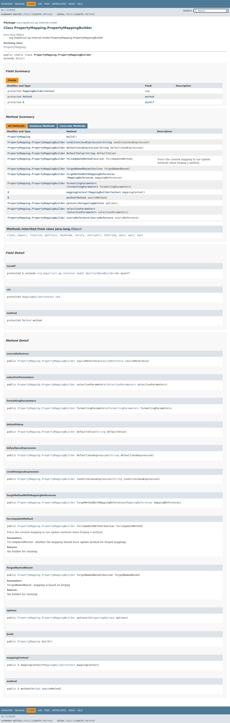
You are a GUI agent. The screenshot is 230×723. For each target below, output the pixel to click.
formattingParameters (81, 183)
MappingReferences (81, 177)
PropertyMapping (15, 47)
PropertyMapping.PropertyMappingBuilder (36, 142)
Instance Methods (42, 126)
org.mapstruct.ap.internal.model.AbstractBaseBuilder (76, 273)
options (71, 203)
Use (40, 4)
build (70, 136)
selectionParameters (80, 208)
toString (110, 235)
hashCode (66, 235)
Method (48, 14)
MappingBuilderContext (38, 91)
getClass (51, 235)
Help (80, 4)
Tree (47, 4)
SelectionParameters (82, 212)
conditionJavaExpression (83, 142)
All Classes (8, 10)
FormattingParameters (83, 186)
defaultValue (75, 153)
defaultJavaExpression (82, 147)
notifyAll (94, 235)
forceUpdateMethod (79, 158)
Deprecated (59, 4)
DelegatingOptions (91, 203)
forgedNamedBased (78, 168)
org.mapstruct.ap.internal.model (36, 22)
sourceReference (77, 217)
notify (79, 235)
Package (20, 4)
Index (71, 4)
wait (122, 235)
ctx (147, 91)
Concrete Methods (73, 126)
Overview (7, 4)
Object (20, 58)
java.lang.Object (14, 34)
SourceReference (102, 217)
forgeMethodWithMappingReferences (90, 174)
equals (22, 235)
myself (149, 102)
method (149, 96)
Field (27, 14)
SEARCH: (188, 11)
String (107, 142)
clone (11, 235)
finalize (36, 235)
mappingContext (77, 192)
